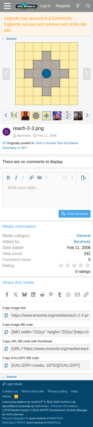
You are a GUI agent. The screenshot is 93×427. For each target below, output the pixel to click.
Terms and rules (32, 391)
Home (6, 396)
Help (74, 391)
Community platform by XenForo (39, 401)
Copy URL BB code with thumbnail (27, 341)
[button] (7, 6)
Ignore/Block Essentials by (40, 406)
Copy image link (14, 308)
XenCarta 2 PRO (12, 422)
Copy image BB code (17, 324)
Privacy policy (57, 391)
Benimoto (24, 135)
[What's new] (78, 6)
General (83, 236)
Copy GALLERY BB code (20, 358)
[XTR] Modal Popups (34, 410)
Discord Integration (13, 418)
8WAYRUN (56, 418)
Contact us (10, 391)
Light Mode (12, 384)
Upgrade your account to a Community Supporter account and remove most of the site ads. (45, 24)
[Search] (88, 6)
